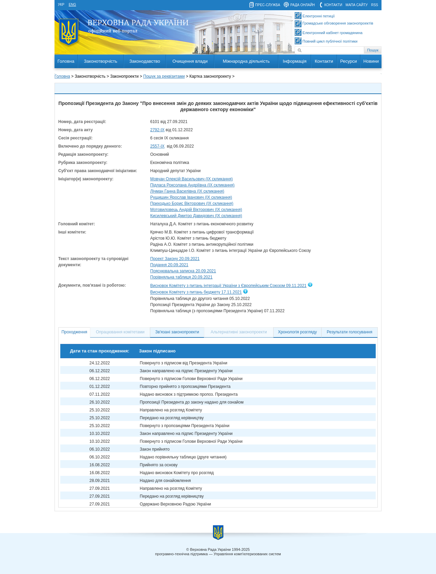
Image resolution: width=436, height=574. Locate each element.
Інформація (295, 61)
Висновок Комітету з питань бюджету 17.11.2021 (196, 292)
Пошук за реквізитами (164, 76)
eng (72, 4)
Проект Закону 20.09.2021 (175, 258)
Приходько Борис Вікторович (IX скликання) (191, 203)
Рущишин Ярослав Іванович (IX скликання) (191, 197)
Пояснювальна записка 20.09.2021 (183, 271)
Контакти (324, 61)
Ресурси (348, 61)
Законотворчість (100, 61)
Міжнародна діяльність (246, 61)
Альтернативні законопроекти (239, 332)
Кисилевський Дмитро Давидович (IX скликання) (196, 215)
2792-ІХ (157, 129)
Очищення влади (189, 61)
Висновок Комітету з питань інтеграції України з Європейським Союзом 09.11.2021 (228, 285)
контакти (333, 5)
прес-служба (267, 5)
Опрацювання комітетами (120, 332)
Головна (66, 61)
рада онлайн (302, 5)
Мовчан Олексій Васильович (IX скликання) (191, 179)
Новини (371, 61)
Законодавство (144, 61)
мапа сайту (357, 5)
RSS (374, 5)
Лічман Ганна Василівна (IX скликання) (187, 191)
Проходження (74, 332)
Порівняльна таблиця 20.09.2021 (181, 277)
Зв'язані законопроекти (177, 332)
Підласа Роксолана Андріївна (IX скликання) (192, 185)
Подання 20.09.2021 (169, 264)
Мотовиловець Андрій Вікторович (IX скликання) (196, 209)
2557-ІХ (157, 146)
